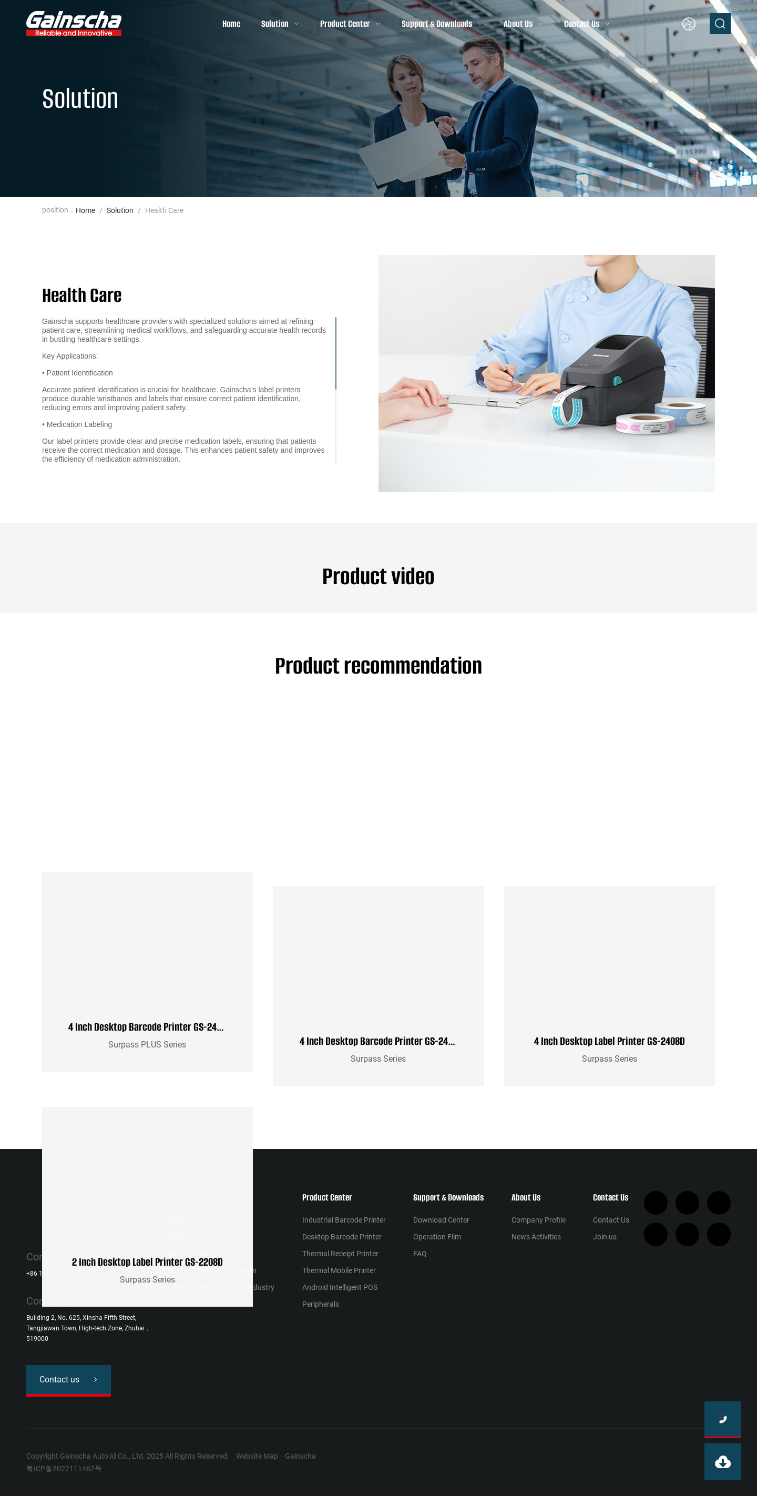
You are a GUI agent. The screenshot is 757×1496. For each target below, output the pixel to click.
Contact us (59, 1380)
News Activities (536, 1237)
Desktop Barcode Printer (342, 1237)
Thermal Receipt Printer (340, 1253)
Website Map (257, 1456)
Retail (177, 1220)
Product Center (345, 23)
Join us (605, 1237)
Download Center (441, 1220)
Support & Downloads (437, 23)
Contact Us (581, 23)
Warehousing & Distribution (212, 1270)
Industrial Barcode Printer (344, 1220)
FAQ (420, 1253)
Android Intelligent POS (339, 1287)
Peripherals (320, 1304)
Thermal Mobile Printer (339, 1270)
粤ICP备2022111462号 (64, 1468)
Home (231, 23)
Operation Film (437, 1237)
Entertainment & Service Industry (221, 1287)
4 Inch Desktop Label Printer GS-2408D (609, 1041)
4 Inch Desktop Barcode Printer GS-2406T (381, 1041)
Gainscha (300, 1456)
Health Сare (187, 1237)
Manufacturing (192, 1253)
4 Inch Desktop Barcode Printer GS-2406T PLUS (159, 1041)
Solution (275, 23)
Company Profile (539, 1220)
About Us (518, 23)
